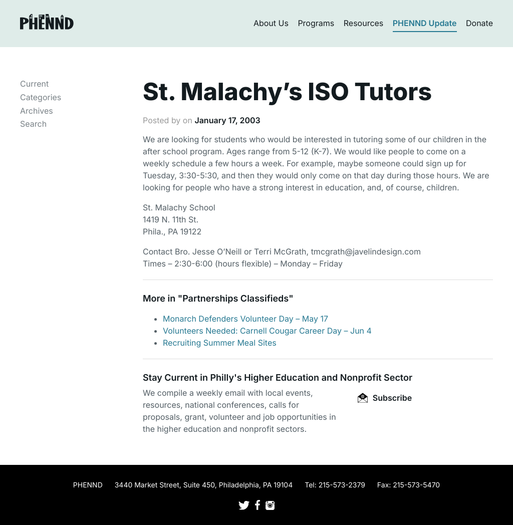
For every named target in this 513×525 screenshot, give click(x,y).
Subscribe (385, 398)
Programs (316, 23)
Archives (36, 111)
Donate (479, 23)
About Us (271, 23)
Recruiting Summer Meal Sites (220, 343)
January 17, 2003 (227, 120)
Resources (364, 23)
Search (33, 124)
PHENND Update (425, 23)
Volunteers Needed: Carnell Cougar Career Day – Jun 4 (267, 331)
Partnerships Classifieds (235, 299)
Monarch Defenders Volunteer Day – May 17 (245, 319)
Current (34, 84)
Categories (40, 97)
